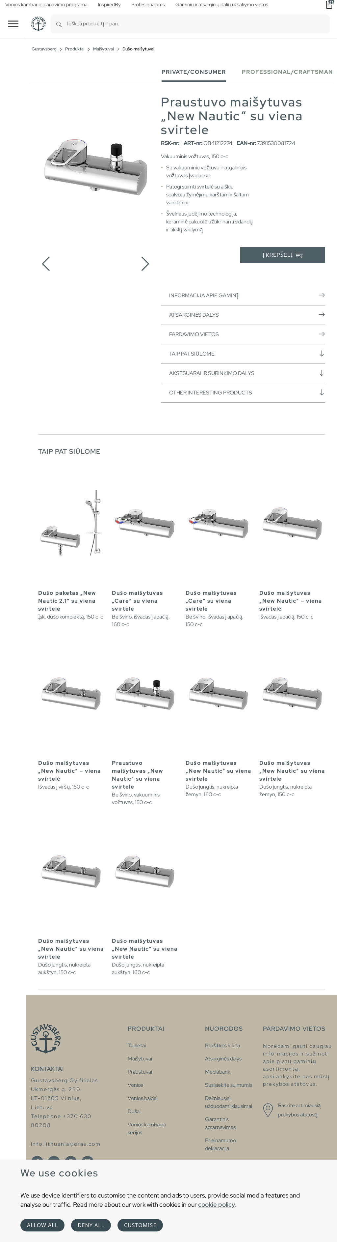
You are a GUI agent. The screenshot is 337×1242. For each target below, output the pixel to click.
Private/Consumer (194, 72)
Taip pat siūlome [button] (247, 353)
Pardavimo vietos (247, 334)
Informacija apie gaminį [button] (247, 295)
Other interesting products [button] (247, 392)
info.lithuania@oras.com (66, 1144)
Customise (140, 1225)
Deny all (91, 1225)
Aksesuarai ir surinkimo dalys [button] (247, 373)
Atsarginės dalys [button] (247, 314)
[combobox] (198, 24)
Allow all (42, 1225)
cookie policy (216, 1204)
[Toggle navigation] (13, 24)
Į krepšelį (283, 255)
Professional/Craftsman (287, 72)
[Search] (59, 24)
